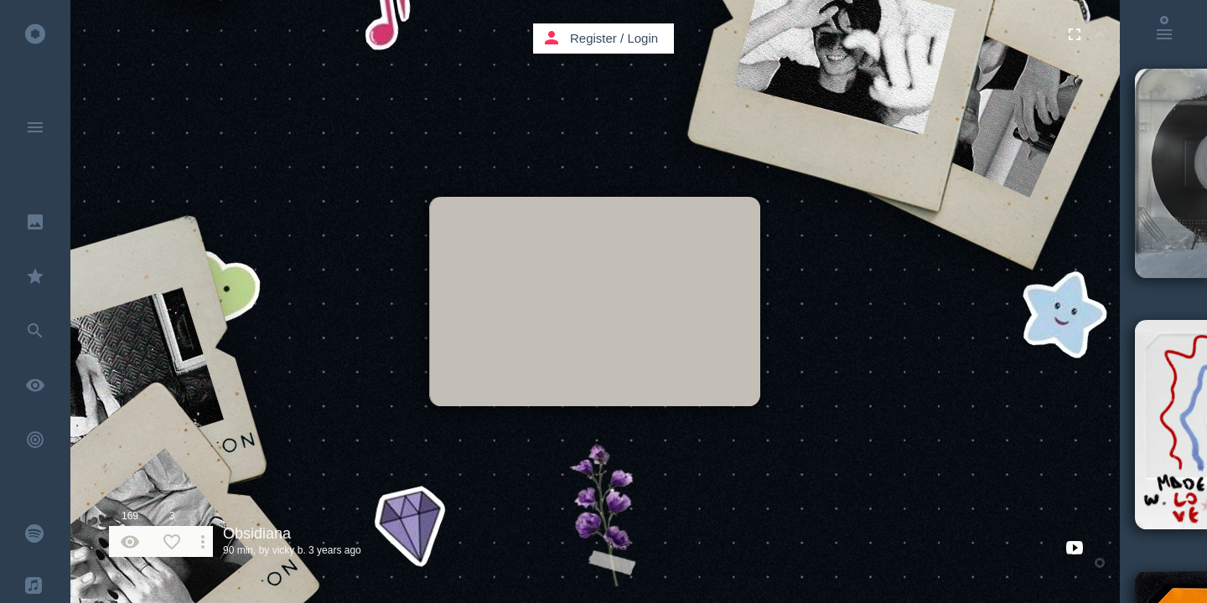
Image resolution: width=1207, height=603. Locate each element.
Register (593, 38)
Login (642, 38)
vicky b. (289, 550)
